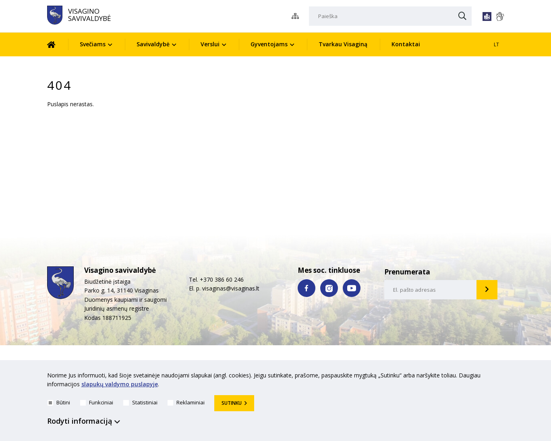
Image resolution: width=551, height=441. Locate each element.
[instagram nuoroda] (329, 288)
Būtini (59, 402)
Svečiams (93, 44)
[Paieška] (390, 16)
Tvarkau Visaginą (343, 44)
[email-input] (430, 289)
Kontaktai (406, 44)
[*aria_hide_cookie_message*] (502, 377)
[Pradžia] (57, 44)
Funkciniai (96, 402)
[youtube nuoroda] (351, 288)
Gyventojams (269, 44)
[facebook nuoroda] (306, 288)
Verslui (210, 44)
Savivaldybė (153, 44)
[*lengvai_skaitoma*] (487, 16)
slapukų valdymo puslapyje (119, 384)
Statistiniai (140, 402)
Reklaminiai (186, 402)
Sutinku (232, 403)
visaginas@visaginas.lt (230, 288)
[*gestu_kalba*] (499, 16)
